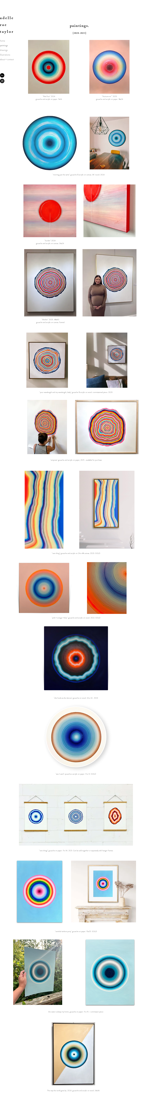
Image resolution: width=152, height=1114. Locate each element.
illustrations (5, 54)
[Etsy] (2, 75)
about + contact (7, 59)
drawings (4, 50)
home (2, 40)
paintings (4, 45)
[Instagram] (2, 81)
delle (8, 18)
